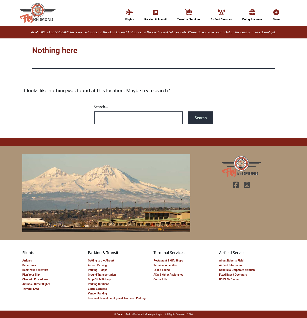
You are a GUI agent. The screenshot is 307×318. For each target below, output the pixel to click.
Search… (101, 106)
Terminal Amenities (166, 265)
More (276, 14)
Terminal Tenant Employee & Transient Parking (117, 298)
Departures (29, 265)
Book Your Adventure (35, 270)
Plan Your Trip (31, 274)
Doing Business (252, 14)
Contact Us (160, 279)
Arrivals (27, 260)
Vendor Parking (97, 293)
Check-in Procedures (35, 279)
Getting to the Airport (101, 260)
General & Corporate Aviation (237, 270)
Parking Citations (98, 284)
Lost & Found (162, 270)
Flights (129, 14)
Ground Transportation (102, 274)
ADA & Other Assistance (168, 274)
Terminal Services (188, 14)
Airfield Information (231, 265)
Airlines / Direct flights (36, 284)
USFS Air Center (229, 279)
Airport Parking (97, 265)
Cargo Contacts (97, 288)
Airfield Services (221, 14)
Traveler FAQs (30, 288)
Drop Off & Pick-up (99, 279)
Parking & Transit (155, 14)
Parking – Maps (97, 270)
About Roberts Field (231, 260)
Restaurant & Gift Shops (168, 260)
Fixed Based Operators (233, 274)
